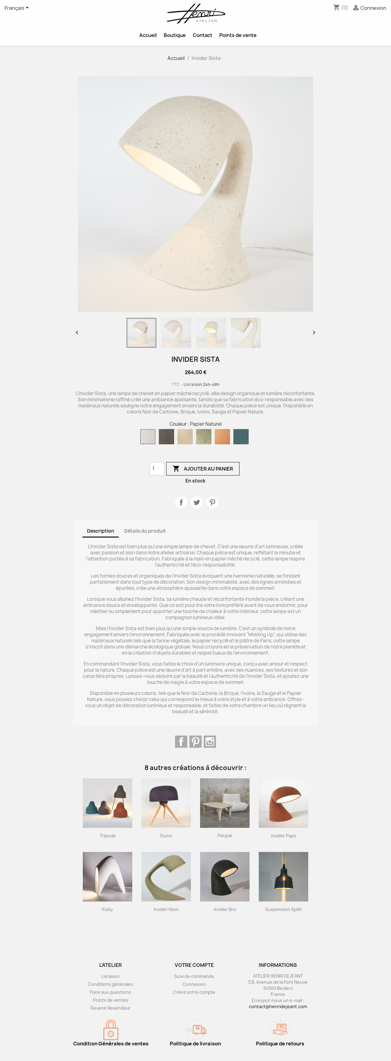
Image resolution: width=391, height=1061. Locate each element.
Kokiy (107, 909)
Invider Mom (166, 909)
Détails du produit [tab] (145, 531)
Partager (181, 502)
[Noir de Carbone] (168, 438)
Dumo (166, 836)
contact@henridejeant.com (278, 1006)
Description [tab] (100, 531)
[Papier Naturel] (149, 438)
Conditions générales (110, 984)
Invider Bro (225, 909)
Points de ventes (110, 1000)
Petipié (224, 836)
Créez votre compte (194, 992)
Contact (202, 35)
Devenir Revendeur (110, 1008)
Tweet (197, 502)
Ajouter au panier (203, 469)
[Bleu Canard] (242, 438)
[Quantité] (157, 468)
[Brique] (223, 438)
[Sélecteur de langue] (18, 8)
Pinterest (212, 502)
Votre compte (194, 965)
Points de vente (238, 35)
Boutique (175, 35)
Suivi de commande (194, 976)
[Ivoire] (186, 438)
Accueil (148, 35)
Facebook (181, 742)
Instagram (210, 742)
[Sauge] (205, 438)
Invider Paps (283, 836)
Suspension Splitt (283, 909)
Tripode (108, 836)
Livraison (110, 976)
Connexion (194, 984)
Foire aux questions (110, 992)
